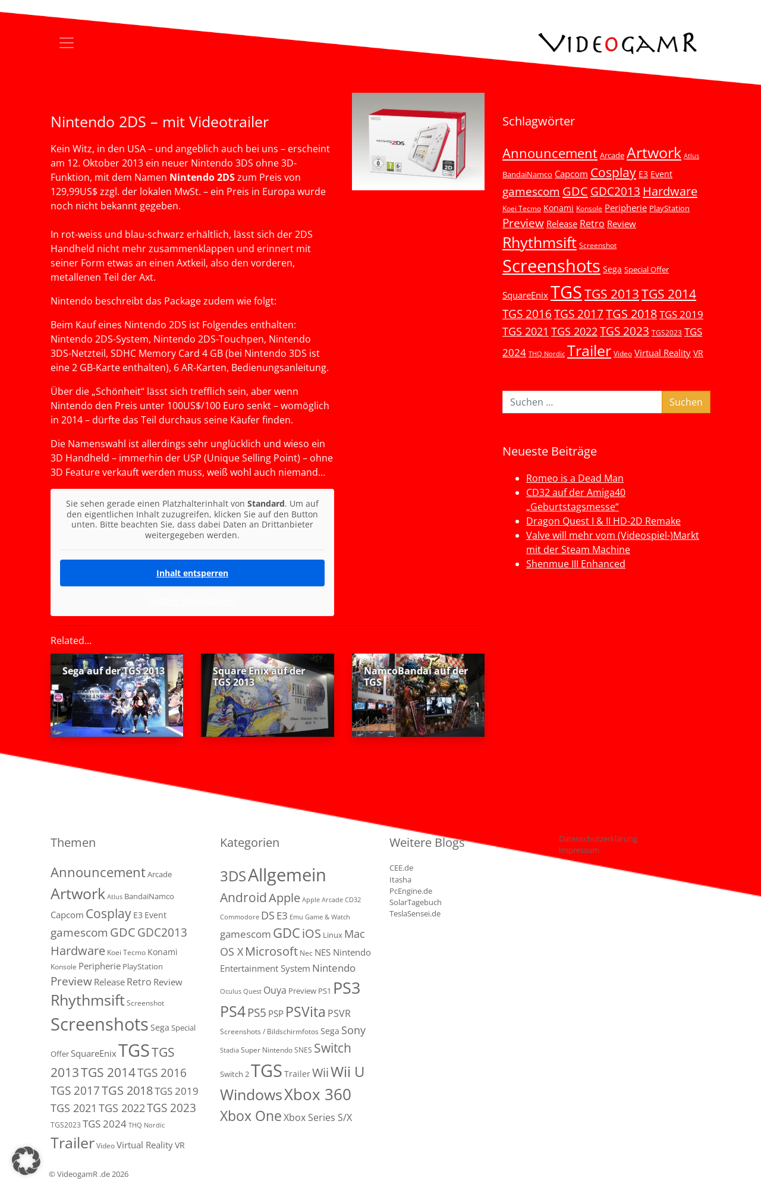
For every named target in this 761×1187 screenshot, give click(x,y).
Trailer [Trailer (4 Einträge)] (297, 1073)
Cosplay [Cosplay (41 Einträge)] (613, 172)
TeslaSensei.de (415, 913)
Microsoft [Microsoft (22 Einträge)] (271, 951)
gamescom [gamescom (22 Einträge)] (531, 191)
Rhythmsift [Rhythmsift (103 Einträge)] (539, 242)
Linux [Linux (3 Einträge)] (332, 934)
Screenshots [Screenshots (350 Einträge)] (551, 266)
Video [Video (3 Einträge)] (623, 353)
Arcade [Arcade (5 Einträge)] (612, 155)
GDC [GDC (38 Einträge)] (286, 932)
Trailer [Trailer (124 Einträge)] (589, 350)
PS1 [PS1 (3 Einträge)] (324, 990)
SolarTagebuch (415, 902)
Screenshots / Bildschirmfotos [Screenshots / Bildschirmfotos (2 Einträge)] (269, 1031)
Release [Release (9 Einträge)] (561, 224)
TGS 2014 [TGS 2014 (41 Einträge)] (668, 293)
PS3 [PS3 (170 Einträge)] (346, 987)
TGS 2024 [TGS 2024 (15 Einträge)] (105, 1124)
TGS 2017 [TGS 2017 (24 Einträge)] (578, 314)
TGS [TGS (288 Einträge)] (266, 1070)
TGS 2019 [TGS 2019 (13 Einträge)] (681, 314)
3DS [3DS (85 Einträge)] (233, 875)
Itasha (400, 879)
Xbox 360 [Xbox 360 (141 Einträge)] (317, 1094)
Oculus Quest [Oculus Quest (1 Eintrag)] (241, 991)
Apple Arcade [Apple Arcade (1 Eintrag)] (322, 900)
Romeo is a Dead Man (575, 478)
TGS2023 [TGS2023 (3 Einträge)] (667, 332)
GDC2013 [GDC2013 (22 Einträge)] (615, 191)
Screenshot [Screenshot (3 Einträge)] (598, 245)
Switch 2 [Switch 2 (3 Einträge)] (234, 1074)
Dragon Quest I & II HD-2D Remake (603, 520)
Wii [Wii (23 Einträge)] (320, 1072)
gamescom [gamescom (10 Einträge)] (245, 934)
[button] (26, 1161)
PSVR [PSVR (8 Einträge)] (339, 1013)
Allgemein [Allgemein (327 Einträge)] (287, 875)
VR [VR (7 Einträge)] (698, 353)
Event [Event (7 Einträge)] (661, 174)
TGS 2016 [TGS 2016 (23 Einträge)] (527, 314)
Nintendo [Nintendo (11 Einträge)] (334, 968)
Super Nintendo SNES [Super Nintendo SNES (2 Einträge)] (276, 1050)
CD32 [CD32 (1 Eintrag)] (353, 900)
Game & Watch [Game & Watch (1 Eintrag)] (327, 917)
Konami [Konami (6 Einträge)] (558, 207)
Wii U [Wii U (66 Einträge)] (348, 1071)
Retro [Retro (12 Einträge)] (592, 223)
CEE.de (401, 867)
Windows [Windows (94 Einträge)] (251, 1094)
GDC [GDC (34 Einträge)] (575, 191)
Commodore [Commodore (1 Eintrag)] (239, 917)
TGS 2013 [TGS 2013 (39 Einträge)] (611, 293)
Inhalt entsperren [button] (192, 573)
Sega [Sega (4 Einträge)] (329, 1031)
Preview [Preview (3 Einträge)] (302, 990)
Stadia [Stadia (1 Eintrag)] (229, 1050)
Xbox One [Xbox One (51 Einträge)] (251, 1116)
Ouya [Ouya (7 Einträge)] (275, 990)
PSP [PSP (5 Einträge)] (276, 1013)
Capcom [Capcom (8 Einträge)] (571, 174)
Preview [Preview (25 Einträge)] (523, 223)
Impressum (579, 849)
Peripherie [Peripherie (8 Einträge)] (626, 207)
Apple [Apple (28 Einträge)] (284, 897)
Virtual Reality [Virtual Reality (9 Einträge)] (662, 353)
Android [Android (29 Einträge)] (243, 897)
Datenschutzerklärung (598, 838)
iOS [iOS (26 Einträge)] (311, 933)
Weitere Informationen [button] (192, 601)
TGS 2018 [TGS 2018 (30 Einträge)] (631, 314)
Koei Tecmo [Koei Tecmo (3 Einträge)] (521, 208)
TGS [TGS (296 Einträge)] (566, 291)
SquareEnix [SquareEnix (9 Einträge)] (525, 295)
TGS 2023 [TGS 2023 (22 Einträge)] (624, 331)
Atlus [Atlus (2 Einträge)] (691, 156)
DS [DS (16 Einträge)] (268, 914)
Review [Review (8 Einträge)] (621, 224)
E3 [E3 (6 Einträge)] (643, 174)
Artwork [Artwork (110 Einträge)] (654, 152)
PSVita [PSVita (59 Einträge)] (305, 1011)
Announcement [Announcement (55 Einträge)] (550, 153)
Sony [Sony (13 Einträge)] (353, 1030)
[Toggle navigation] (67, 43)
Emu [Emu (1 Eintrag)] (296, 917)
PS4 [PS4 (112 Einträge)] (233, 1011)
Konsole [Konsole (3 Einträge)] (589, 208)
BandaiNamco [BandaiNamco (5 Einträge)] (527, 174)
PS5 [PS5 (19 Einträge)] (256, 1012)
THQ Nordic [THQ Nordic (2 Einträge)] (547, 354)
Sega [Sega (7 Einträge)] (612, 269)
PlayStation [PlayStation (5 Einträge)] (669, 208)
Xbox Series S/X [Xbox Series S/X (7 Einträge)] (318, 1117)
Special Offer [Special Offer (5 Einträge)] (646, 269)
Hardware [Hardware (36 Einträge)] (670, 191)
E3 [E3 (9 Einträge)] (282, 915)
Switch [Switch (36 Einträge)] (332, 1047)
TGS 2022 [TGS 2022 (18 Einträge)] (574, 331)
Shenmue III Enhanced (575, 563)
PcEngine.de (410, 890)
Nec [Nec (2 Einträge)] (306, 953)
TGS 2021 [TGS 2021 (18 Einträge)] (525, 331)
